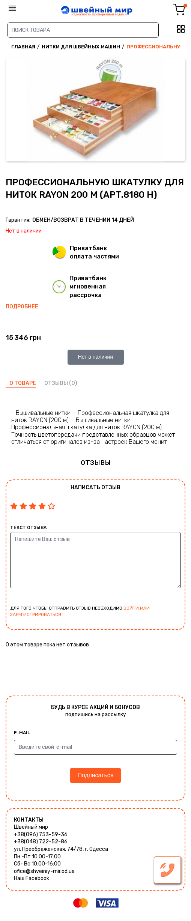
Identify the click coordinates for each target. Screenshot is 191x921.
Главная (23, 47)
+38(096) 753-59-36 (41, 834)
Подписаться (96, 775)
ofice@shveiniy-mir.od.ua (44, 871)
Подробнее (22, 306)
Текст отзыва (28, 527)
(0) (73, 383)
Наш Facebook (31, 878)
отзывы (56, 383)
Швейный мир (31, 827)
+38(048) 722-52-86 (41, 841)
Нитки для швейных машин (81, 47)
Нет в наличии (95, 357)
